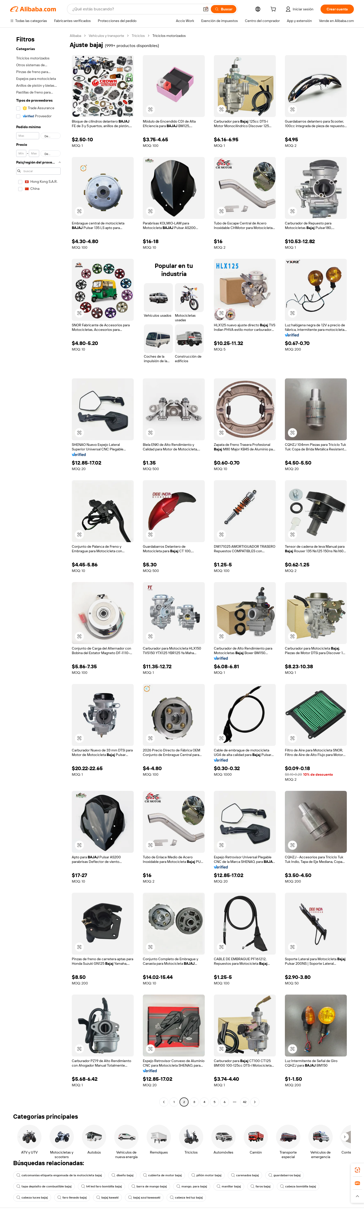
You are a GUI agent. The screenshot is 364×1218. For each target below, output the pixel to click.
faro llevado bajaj (72, 1198)
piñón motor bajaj (206, 1175)
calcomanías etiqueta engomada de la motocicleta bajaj (59, 1175)
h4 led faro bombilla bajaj (101, 1186)
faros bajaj (260, 1186)
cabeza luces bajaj (32, 1198)
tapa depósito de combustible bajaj (44, 1186)
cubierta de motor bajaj (162, 1175)
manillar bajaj (229, 1186)
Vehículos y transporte (106, 36)
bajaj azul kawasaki (144, 1198)
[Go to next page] (254, 1102)
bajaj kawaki (107, 1198)
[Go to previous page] (163, 1102)
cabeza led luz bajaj (186, 1198)
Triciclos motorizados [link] (169, 36)
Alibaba (75, 36)
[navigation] (38, 569)
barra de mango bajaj (149, 1186)
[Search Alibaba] (135, 9)
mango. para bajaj (191, 1186)
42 (244, 1102)
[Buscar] (223, 9)
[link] (357, 1170)
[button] (206, 9)
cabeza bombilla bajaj (298, 1186)
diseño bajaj (122, 1175)
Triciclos (138, 36)
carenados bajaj (245, 1175)
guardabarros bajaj (284, 1175)
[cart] (274, 10)
